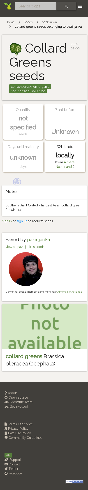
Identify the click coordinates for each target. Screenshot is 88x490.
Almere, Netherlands (69, 291)
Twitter (11, 469)
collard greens (24, 356)
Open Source (16, 397)
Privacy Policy (16, 428)
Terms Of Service (19, 424)
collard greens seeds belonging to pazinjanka (48, 26)
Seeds (28, 22)
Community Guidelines (23, 437)
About (11, 393)
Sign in (7, 221)
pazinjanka (49, 22)
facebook (13, 473)
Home (10, 22)
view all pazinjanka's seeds (25, 247)
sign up (22, 221)
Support (13, 460)
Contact (12, 464)
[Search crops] (35, 6)
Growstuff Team (18, 402)
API (8, 455)
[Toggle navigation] (80, 6)
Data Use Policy (18, 433)
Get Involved (16, 406)
